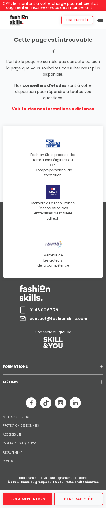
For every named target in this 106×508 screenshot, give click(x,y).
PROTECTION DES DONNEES (21, 425)
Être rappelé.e (77, 20)
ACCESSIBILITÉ (12, 435)
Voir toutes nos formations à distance (53, 109)
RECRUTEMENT (12, 452)
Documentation (27, 499)
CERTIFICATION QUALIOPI (19, 443)
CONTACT (9, 461)
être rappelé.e (78, 499)
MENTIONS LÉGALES (16, 417)
